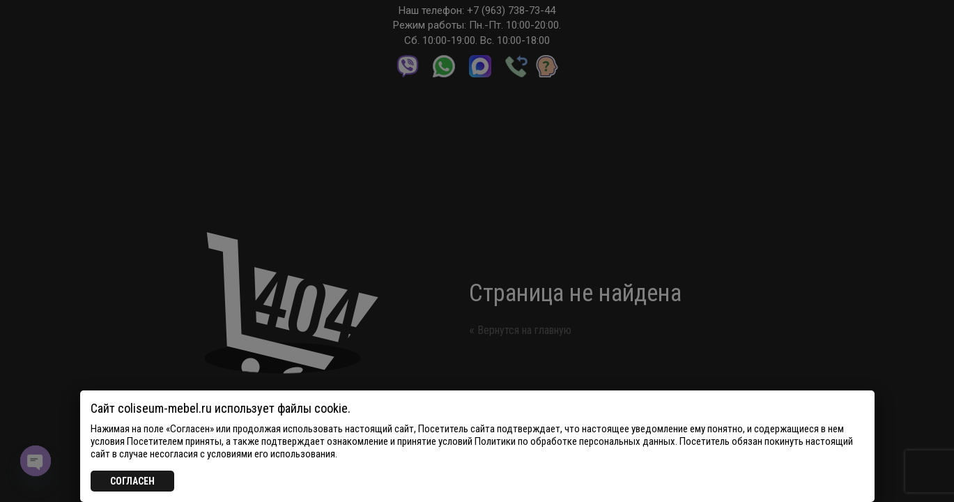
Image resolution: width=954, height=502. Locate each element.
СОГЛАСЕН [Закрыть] (132, 481)
